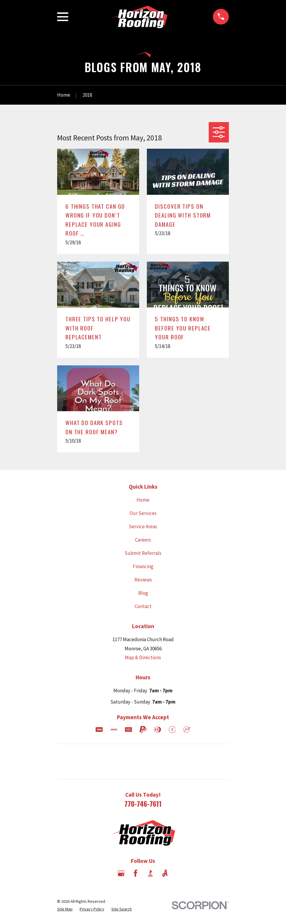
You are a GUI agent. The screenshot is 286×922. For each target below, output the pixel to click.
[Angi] (164, 873)
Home (143, 500)
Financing (143, 566)
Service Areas (143, 526)
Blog (143, 593)
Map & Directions (143, 657)
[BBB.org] (150, 873)
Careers (143, 540)
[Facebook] (135, 873)
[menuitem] (65, 909)
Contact (143, 606)
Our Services (143, 513)
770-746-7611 (143, 803)
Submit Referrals (143, 553)
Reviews (143, 579)
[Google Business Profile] (121, 873)
